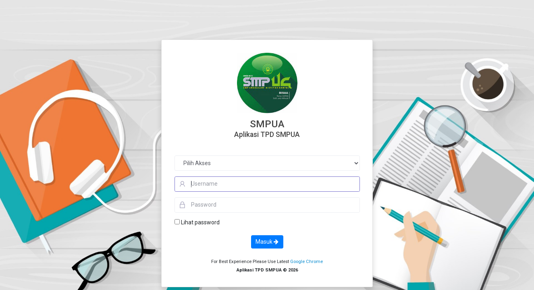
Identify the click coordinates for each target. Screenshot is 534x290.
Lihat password (200, 222)
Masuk (267, 241)
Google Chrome (306, 261)
